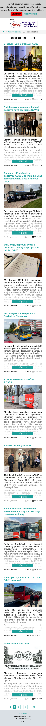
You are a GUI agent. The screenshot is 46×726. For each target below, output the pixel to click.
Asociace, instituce (10, 99)
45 (34, 707)
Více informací (30, 14)
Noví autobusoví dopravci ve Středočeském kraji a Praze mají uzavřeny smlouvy (22, 511)
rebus (28, 99)
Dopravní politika (14, 32)
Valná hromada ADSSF (16, 643)
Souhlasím (16, 14)
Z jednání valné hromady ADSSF (22, 44)
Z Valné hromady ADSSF (17, 445)
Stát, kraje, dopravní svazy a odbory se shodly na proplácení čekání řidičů (21, 247)
